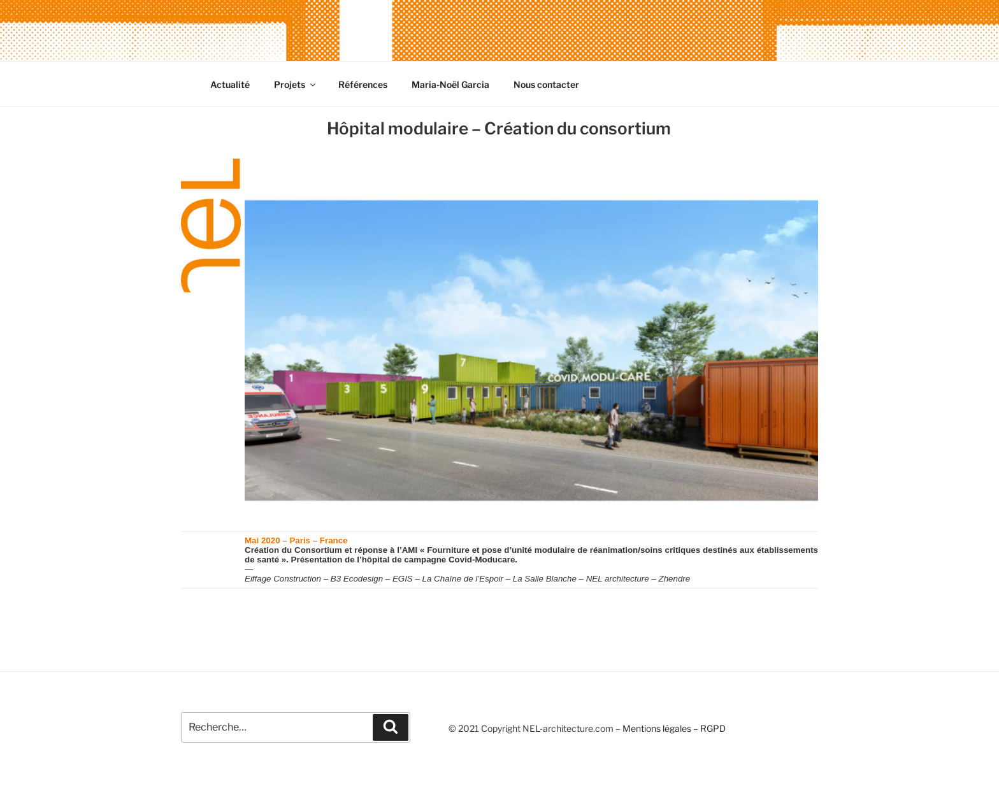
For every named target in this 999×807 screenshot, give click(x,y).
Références (362, 84)
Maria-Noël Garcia (450, 84)
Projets (295, 84)
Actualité (230, 84)
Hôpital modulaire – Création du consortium (499, 128)
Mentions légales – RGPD (674, 728)
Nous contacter (546, 84)
